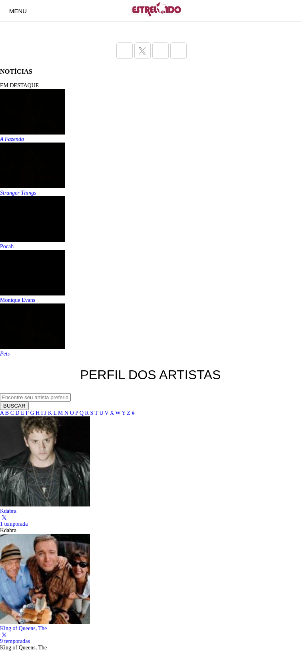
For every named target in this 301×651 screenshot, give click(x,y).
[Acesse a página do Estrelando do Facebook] (124, 50)
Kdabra (8, 511)
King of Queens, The (23, 628)
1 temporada (14, 524)
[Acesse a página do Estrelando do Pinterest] (178, 50)
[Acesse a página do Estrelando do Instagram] (160, 50)
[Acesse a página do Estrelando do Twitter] (142, 50)
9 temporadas (15, 641)
